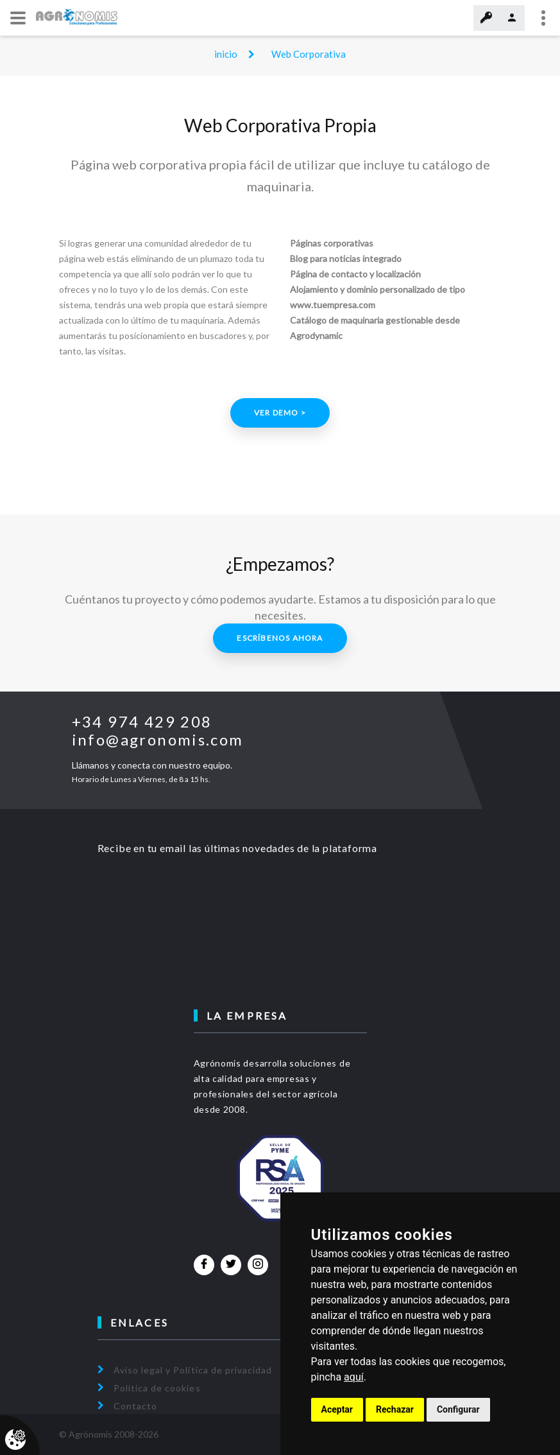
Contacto (135, 1405)
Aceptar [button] (337, 1409)
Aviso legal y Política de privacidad (193, 1369)
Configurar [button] (458, 1409)
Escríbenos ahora (280, 638)
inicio (225, 54)
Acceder (486, 18)
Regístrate (512, 18)
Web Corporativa (308, 54)
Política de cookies (157, 1387)
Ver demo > (280, 412)
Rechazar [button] (395, 1409)
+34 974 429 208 (142, 721)
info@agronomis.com (158, 739)
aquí (354, 1377)
